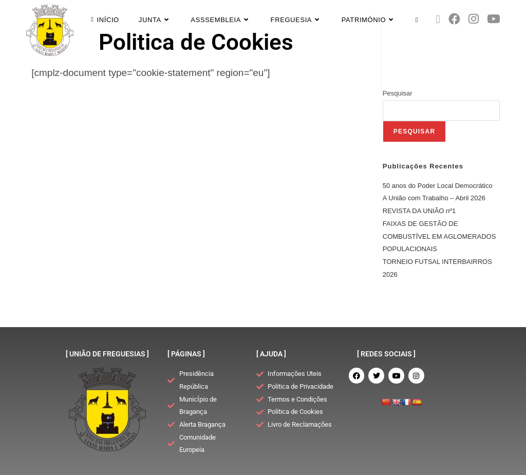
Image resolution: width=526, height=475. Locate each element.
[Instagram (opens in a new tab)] (473, 19)
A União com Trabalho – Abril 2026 (434, 198)
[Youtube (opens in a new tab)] (493, 19)
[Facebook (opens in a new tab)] (454, 19)
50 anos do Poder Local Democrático (438, 185)
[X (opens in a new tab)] (438, 19)
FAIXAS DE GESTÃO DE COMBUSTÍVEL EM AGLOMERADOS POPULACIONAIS (439, 236)
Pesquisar (397, 93)
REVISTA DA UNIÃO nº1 (419, 211)
